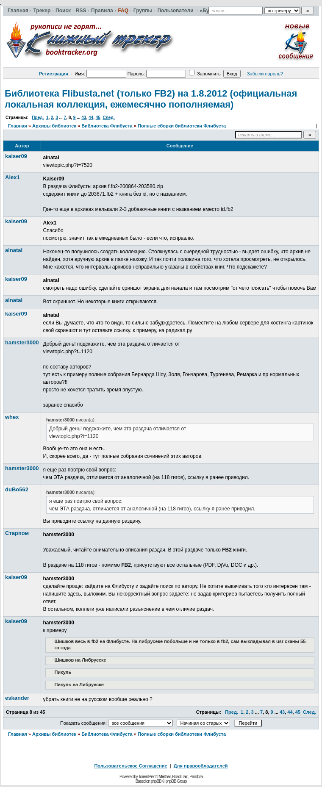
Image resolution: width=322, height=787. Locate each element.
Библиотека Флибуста (107, 125)
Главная (17, 125)
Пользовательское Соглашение (130, 765)
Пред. (38, 117)
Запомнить (204, 73)
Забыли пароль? (265, 73)
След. (108, 117)
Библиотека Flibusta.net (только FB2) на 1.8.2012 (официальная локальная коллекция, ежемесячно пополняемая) (151, 99)
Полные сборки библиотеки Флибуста (182, 125)
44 (91, 117)
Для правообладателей (201, 765)
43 (83, 117)
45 (98, 117)
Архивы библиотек (54, 125)
